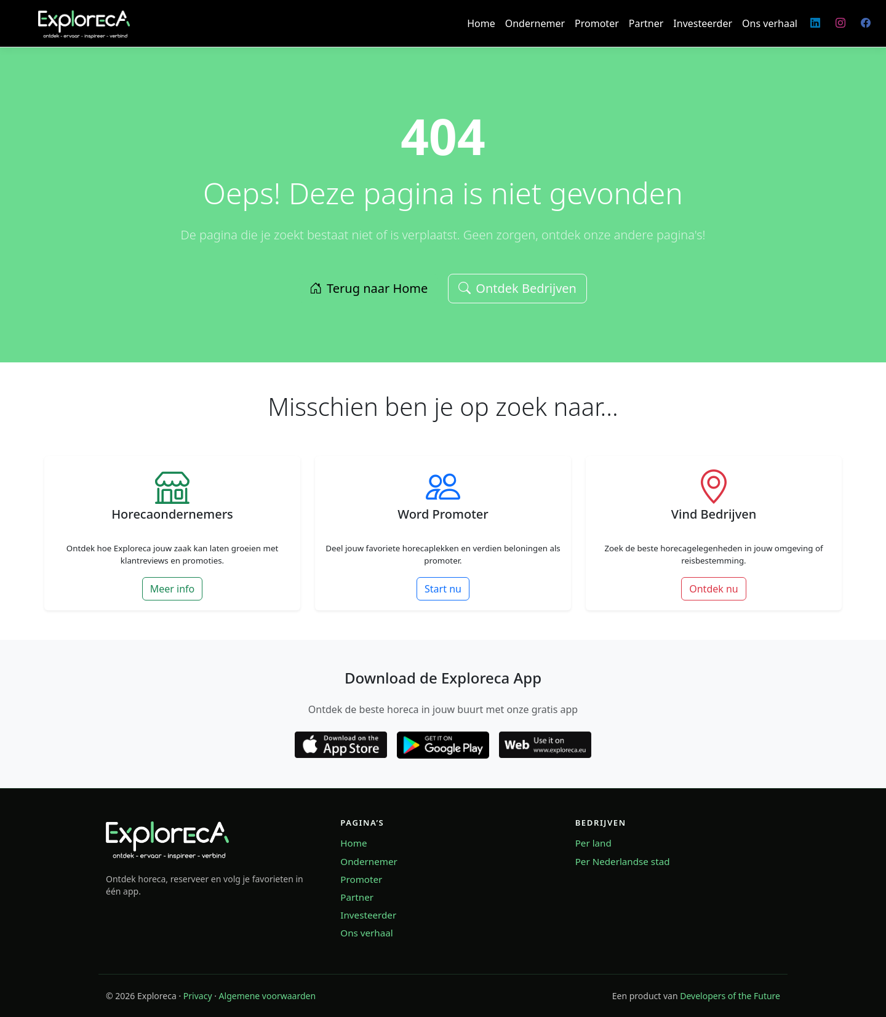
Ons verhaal (769, 23)
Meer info (172, 589)
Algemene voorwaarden (267, 996)
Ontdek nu (713, 589)
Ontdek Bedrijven (517, 288)
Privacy (197, 996)
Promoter (597, 23)
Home (481, 23)
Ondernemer (535, 23)
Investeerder (702, 23)
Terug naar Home (368, 288)
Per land (593, 843)
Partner (646, 23)
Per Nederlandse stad (622, 861)
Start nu (443, 589)
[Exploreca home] (167, 838)
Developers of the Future (730, 996)
